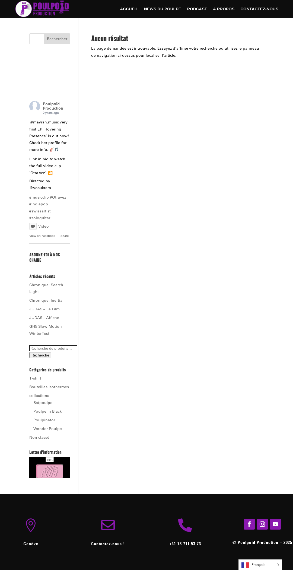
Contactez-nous (259, 9)
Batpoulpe (42, 402)
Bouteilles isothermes (49, 386)
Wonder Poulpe (47, 428)
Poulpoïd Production (53, 106)
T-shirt (35, 378)
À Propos (223, 9)
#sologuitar (39, 217)
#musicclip (39, 197)
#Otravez (58, 197)
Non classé (39, 437)
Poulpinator (44, 420)
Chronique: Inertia (45, 300)
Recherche (40, 355)
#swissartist (40, 211)
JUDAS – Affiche (44, 317)
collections (39, 395)
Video (39, 226)
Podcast (197, 9)
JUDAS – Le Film (44, 309)
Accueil (129, 9)
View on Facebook (42, 236)
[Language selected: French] (260, 564)
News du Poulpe (162, 9)
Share (64, 236)
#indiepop (38, 204)
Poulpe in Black (47, 411)
